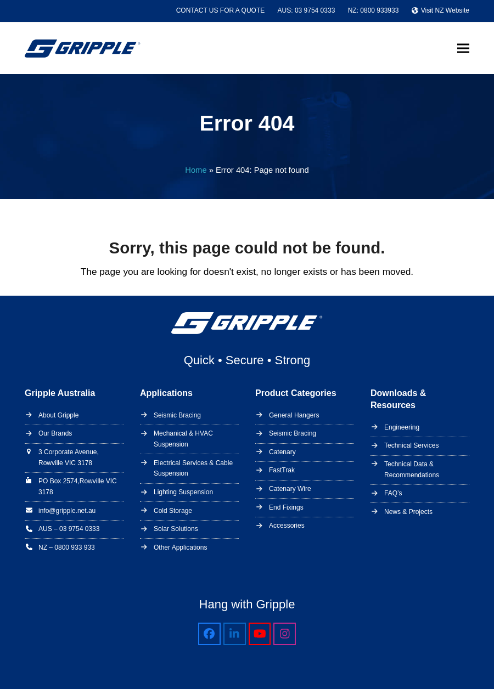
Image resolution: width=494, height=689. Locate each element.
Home (195, 170)
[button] (463, 48)
